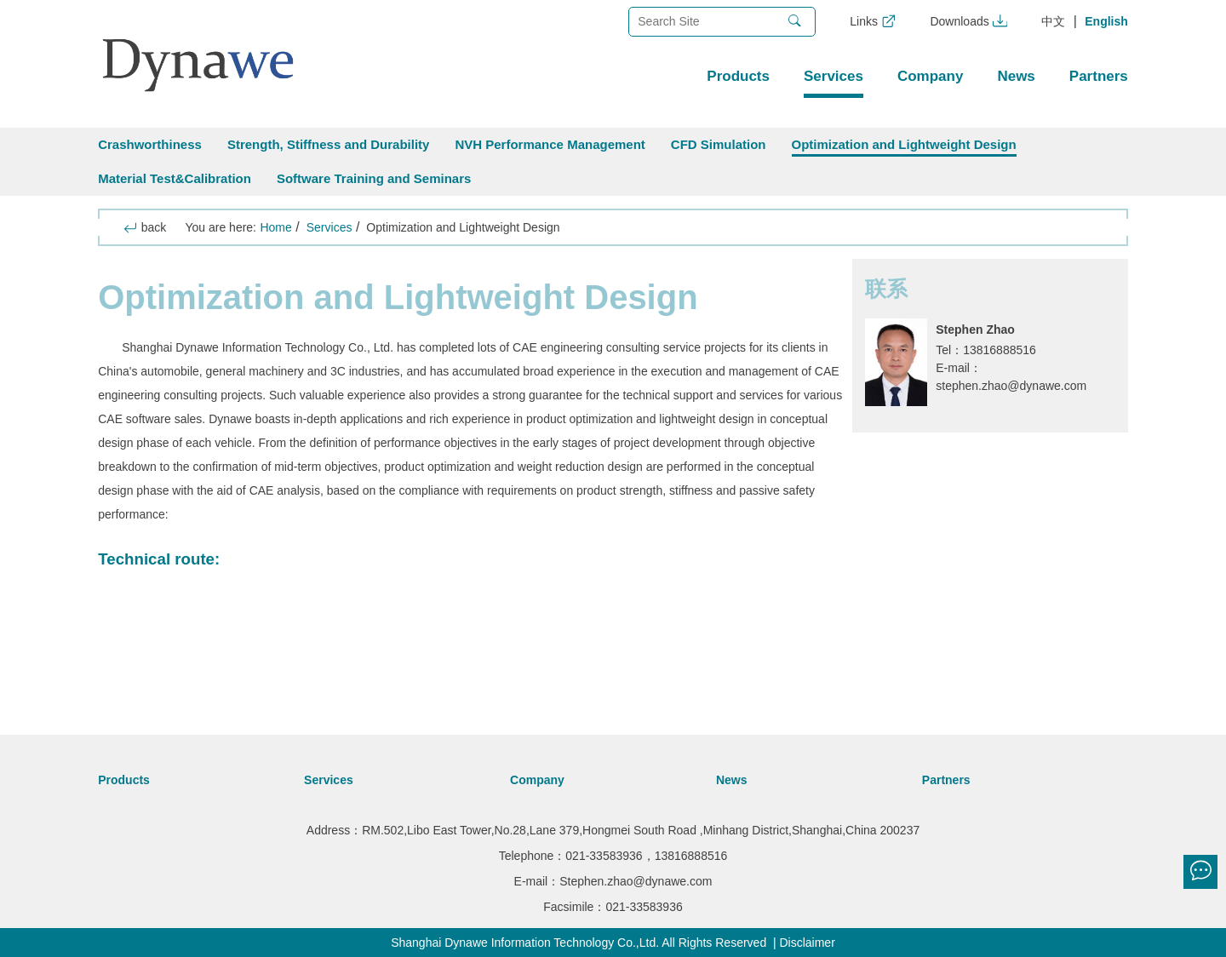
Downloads (968, 21)
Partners (1098, 76)
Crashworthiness (150, 144)
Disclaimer (806, 942)
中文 (1053, 21)
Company (930, 76)
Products (738, 76)
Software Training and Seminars (374, 178)
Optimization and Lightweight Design (904, 144)
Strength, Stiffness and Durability (328, 144)
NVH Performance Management (550, 144)
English (1106, 21)
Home (275, 227)
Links (873, 21)
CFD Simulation (718, 144)
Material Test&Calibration (174, 178)
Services (833, 76)
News (1015, 76)
